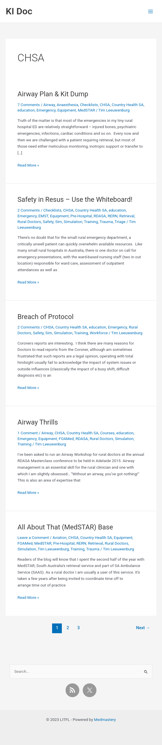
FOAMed (66, 438)
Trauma (106, 221)
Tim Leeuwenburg (53, 549)
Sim (58, 221)
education (26, 110)
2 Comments (28, 210)
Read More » (28, 165)
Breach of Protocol (45, 317)
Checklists (89, 104)
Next (143, 627)
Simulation (73, 221)
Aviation (59, 537)
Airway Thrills (37, 422)
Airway (49, 104)
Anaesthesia (67, 104)
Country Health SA (127, 104)
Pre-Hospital (81, 216)
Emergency (46, 110)
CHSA (105, 104)
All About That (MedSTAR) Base (65, 527)
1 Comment (27, 433)
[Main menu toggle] (151, 11)
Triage (119, 221)
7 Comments (28, 104)
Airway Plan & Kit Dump (52, 94)
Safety (48, 221)
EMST (43, 216)
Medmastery (105, 719)
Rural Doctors (29, 221)
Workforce (99, 333)
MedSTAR (86, 110)
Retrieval (127, 216)
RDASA (100, 216)
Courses (107, 433)
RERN (112, 216)
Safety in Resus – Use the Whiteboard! (75, 199)
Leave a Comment (33, 537)
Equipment (66, 110)
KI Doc (19, 11)
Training (91, 221)
